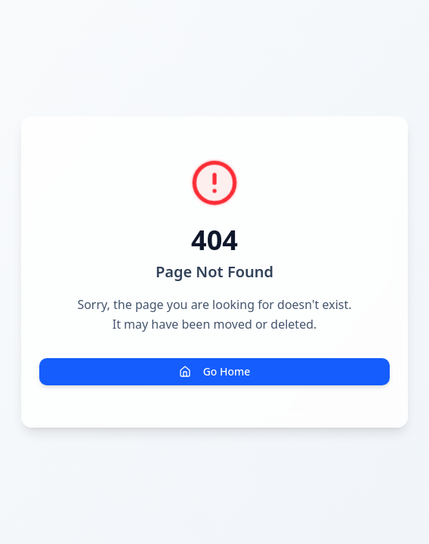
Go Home (215, 371)
